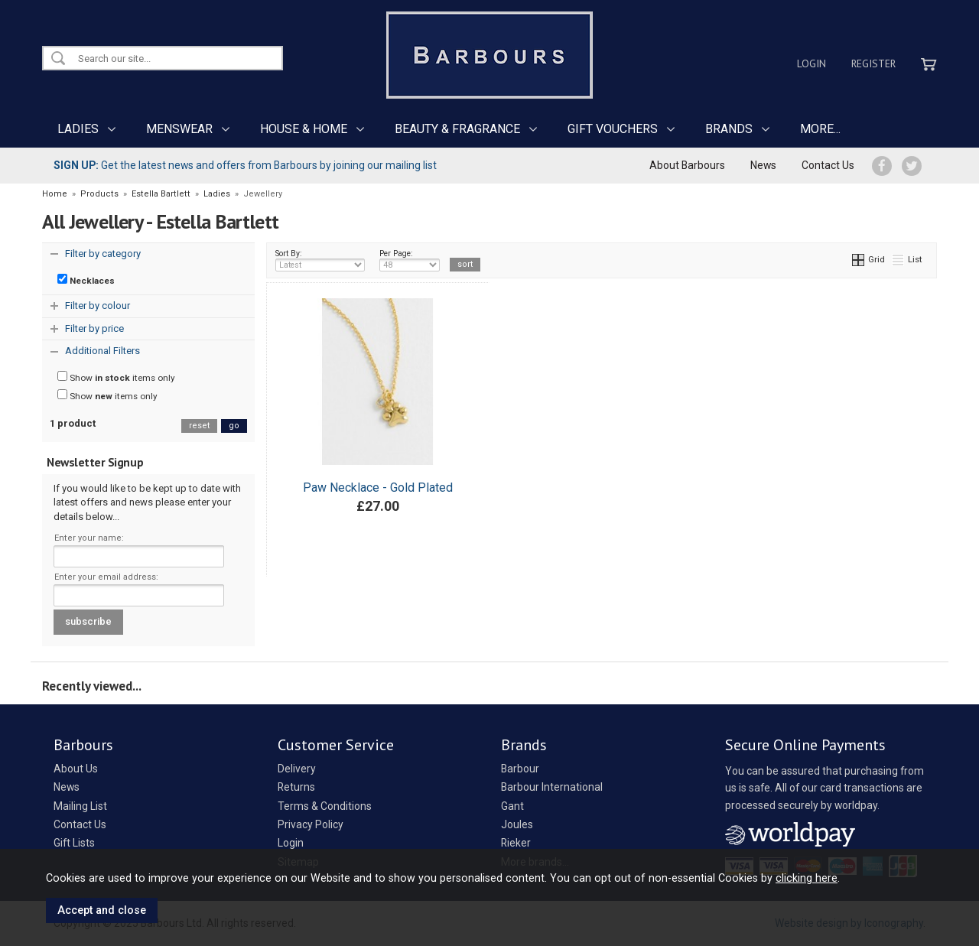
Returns (296, 787)
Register (873, 63)
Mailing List (80, 806)
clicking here (807, 878)
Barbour (520, 768)
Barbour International (552, 787)
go (234, 426)
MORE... (820, 129)
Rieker (516, 843)
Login (811, 63)
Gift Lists (74, 843)
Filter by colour (97, 305)
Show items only (116, 377)
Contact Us (828, 165)
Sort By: (320, 260)
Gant (512, 806)
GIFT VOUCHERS (613, 129)
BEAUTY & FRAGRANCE (457, 129)
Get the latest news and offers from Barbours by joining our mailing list (245, 165)
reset (199, 426)
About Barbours (687, 165)
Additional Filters (102, 350)
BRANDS (729, 129)
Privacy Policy (310, 824)
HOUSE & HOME (303, 129)
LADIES (78, 129)
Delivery (297, 768)
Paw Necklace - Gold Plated (378, 487)
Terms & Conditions (325, 806)
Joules (517, 824)
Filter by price (94, 328)
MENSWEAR (179, 129)
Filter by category (103, 253)
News (763, 165)
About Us (76, 768)
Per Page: (409, 260)
